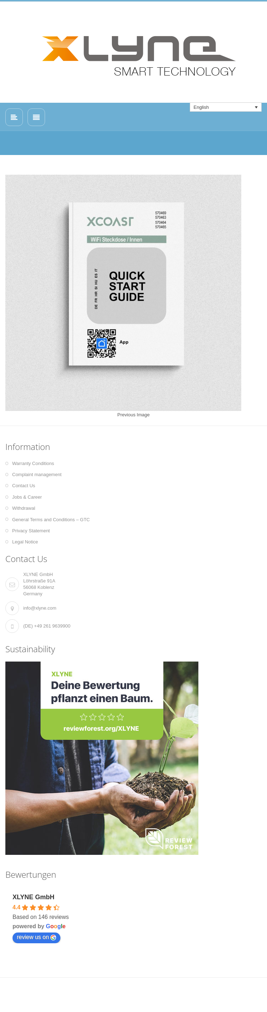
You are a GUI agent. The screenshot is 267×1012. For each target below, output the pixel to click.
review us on (36, 937)
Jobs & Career (27, 497)
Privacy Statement (31, 530)
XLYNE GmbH (33, 897)
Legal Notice (25, 541)
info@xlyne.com (39, 608)
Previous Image (133, 414)
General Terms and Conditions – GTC (51, 519)
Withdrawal (23, 508)
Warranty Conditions (33, 463)
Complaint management (36, 474)
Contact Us (23, 485)
